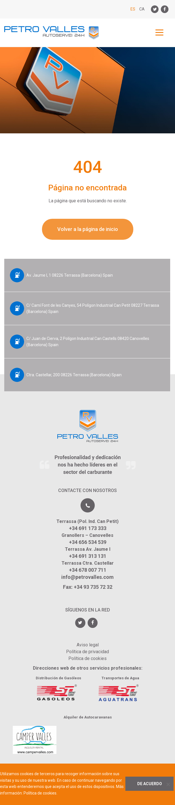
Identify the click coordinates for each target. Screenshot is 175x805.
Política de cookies (87, 658)
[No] (168, 784)
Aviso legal (88, 645)
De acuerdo (149, 783)
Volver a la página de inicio (87, 229)
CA (142, 9)
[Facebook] (164, 9)
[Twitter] (155, 9)
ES (132, 9)
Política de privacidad (87, 651)
